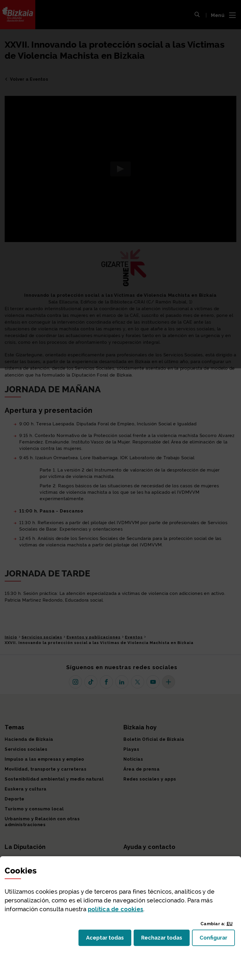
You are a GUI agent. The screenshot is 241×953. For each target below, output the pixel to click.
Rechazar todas (165, 939)
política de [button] (115, 909)
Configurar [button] (217, 939)
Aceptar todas (108, 939)
